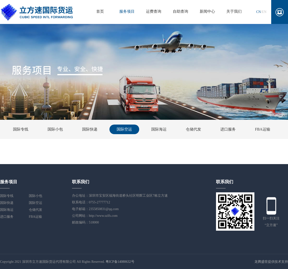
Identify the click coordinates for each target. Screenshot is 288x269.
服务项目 (127, 11)
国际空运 (124, 129)
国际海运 (159, 129)
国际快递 (89, 129)
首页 (100, 11)
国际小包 (55, 129)
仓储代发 (193, 129)
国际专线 (20, 129)
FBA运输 (262, 129)
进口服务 (228, 129)
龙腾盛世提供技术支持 (271, 261)
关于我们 (234, 11)
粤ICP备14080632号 (120, 261)
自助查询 (180, 11)
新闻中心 (207, 11)
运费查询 (153, 11)
